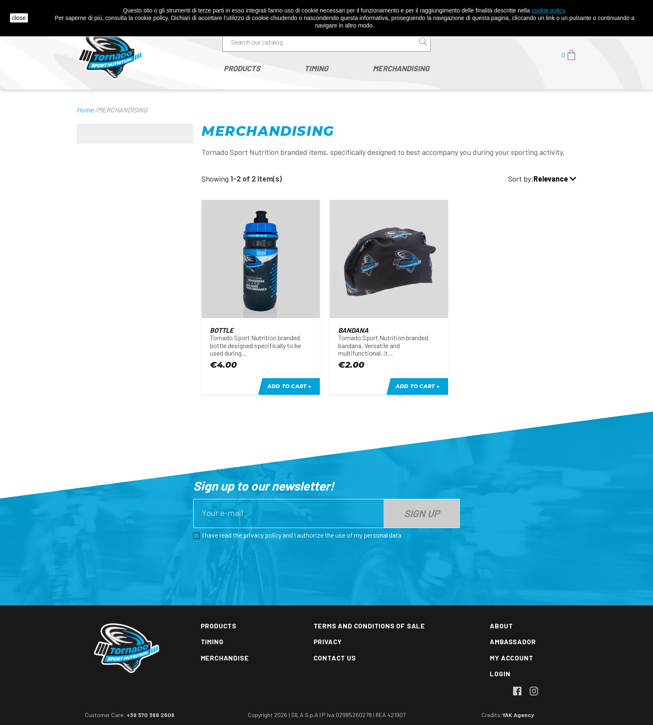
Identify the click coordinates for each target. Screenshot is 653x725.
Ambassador (513, 641)
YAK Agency (518, 714)
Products (219, 626)
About (501, 626)
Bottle (221, 330)
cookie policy (547, 10)
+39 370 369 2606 (150, 714)
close (19, 18)
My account (511, 658)
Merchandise (225, 658)
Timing (212, 641)
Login (500, 674)
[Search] (326, 42)
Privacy (328, 641)
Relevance (554, 178)
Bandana (353, 330)
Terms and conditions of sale (369, 626)
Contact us (335, 658)
